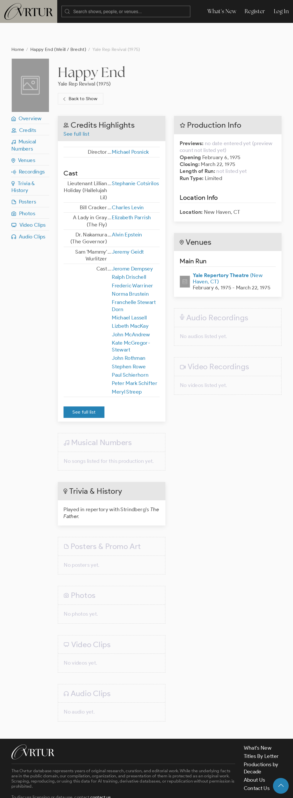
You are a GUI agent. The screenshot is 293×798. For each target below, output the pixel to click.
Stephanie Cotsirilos (135, 160)
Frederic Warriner (132, 263)
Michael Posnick (130, 129)
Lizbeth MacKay (130, 303)
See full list (76, 111)
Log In (281, 11)
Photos (23, 190)
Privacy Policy (146, 789)
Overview (26, 95)
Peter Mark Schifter (134, 360)
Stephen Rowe (129, 344)
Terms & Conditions (103, 789)
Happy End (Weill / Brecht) (58, 26)
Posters (23, 179)
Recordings (28, 149)
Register (255, 11)
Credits (23, 107)
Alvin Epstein (127, 212)
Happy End (91, 49)
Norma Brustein (130, 271)
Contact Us (257, 765)
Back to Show (79, 76)
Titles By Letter (261, 733)
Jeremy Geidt (128, 229)
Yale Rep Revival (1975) (84, 61)
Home (17, 26)
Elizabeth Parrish (131, 194)
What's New (221, 11)
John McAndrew (131, 312)
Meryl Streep (127, 369)
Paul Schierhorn (130, 352)
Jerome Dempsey (132, 246)
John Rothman (128, 335)
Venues (23, 137)
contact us (100, 774)
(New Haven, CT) (228, 255)
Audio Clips (28, 214)
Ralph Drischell (129, 254)
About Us (254, 757)
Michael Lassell (129, 295)
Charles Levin (128, 184)
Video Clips (28, 202)
